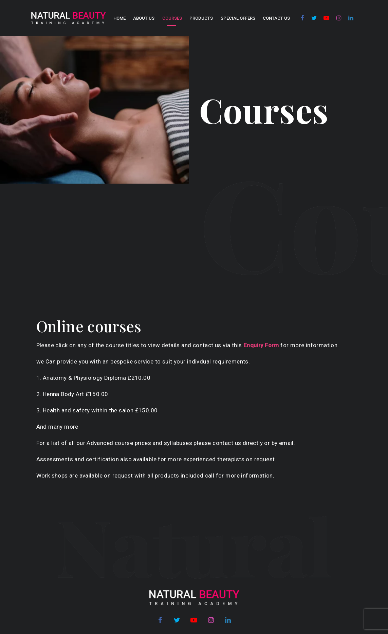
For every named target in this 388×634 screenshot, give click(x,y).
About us (143, 18)
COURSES (172, 18)
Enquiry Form (261, 345)
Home (119, 18)
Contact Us (276, 18)
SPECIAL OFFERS (238, 18)
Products (201, 18)
